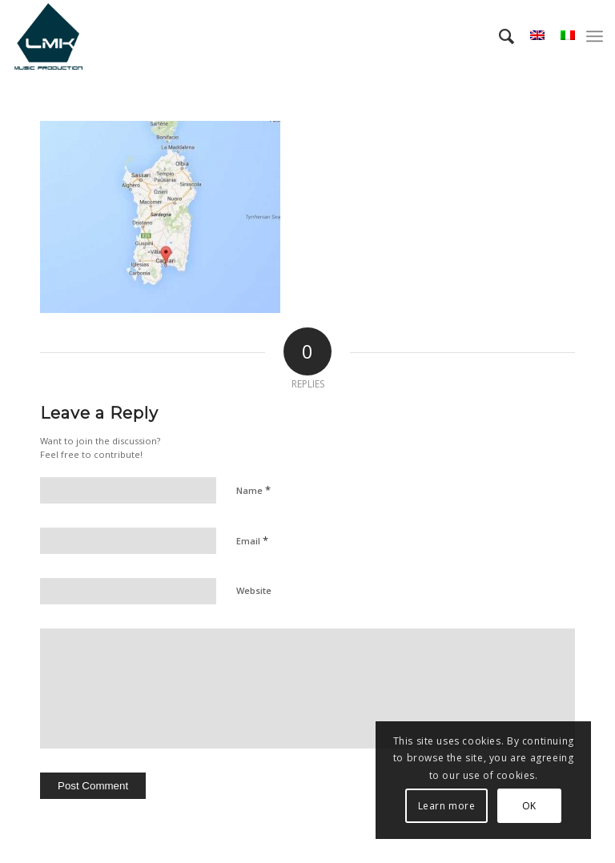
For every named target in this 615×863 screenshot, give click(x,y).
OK (529, 806)
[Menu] (594, 36)
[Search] (498, 36)
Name (253, 490)
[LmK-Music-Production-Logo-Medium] (48, 36)
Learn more (447, 806)
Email (252, 540)
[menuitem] (498, 36)
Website (253, 590)
